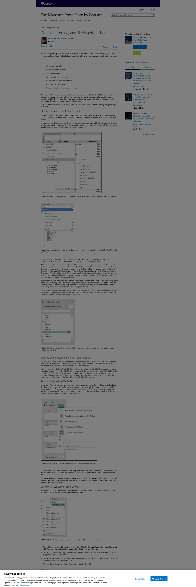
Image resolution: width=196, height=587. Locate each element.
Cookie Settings (140, 581)
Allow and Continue (159, 581)
